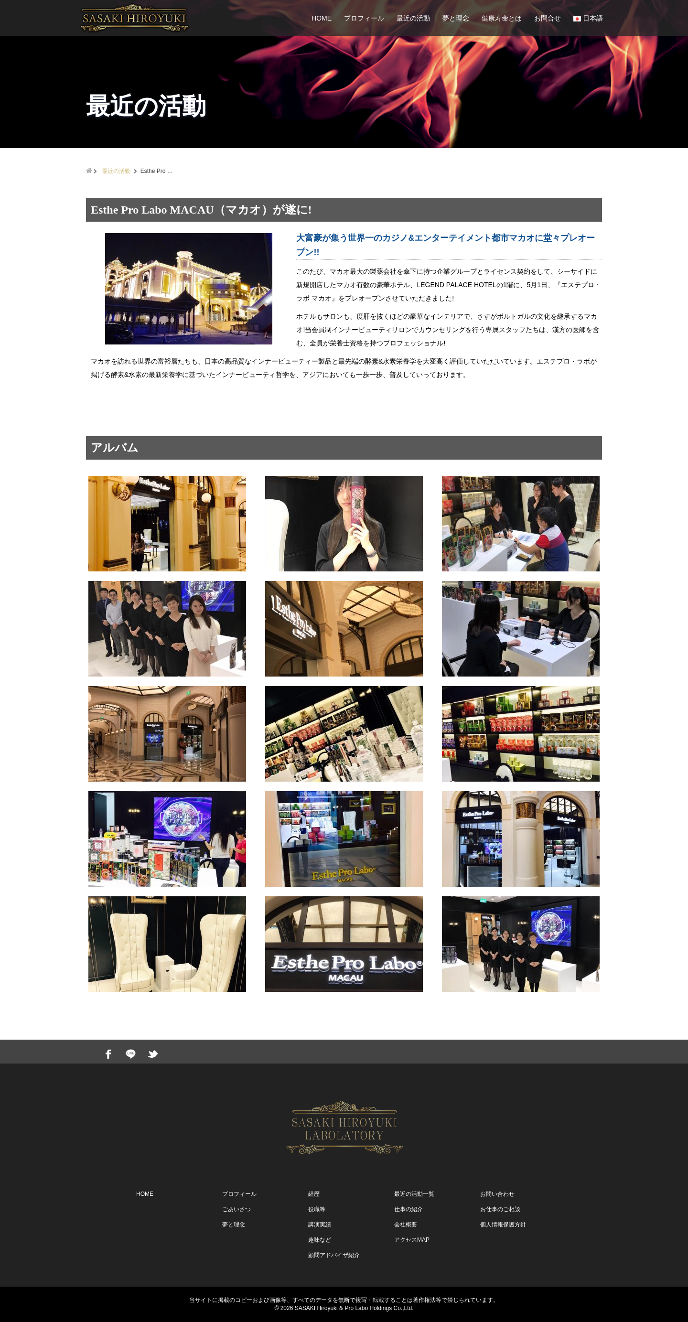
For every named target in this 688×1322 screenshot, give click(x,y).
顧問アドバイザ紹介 (334, 1255)
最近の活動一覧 (414, 1194)
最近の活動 (413, 18)
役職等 (316, 1209)
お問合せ (547, 18)
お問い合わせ (497, 1194)
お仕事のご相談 (500, 1209)
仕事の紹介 (408, 1209)
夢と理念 (455, 18)
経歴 (314, 1194)
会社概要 (405, 1224)
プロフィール (364, 18)
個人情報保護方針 (503, 1224)
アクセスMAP (412, 1239)
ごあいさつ (236, 1209)
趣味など (319, 1239)
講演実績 (319, 1224)
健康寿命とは (502, 18)
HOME (322, 18)
